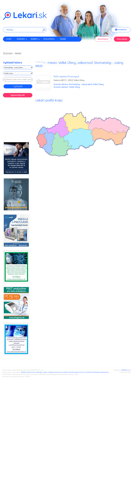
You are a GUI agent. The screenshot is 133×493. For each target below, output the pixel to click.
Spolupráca (49, 39)
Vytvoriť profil (18, 95)
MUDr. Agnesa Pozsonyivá (66, 76)
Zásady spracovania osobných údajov (34, 372)
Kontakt (10, 44)
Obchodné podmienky (101, 372)
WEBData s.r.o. (126, 370)
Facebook (121, 30)
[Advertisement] (30, 120)
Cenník (63, 39)
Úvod (8, 39)
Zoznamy (22, 39)
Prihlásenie (122, 39)
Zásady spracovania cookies (58, 372)
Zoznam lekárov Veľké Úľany (67, 87)
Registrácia (103, 39)
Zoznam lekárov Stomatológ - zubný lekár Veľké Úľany (79, 84)
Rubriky (35, 39)
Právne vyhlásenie (86, 372)
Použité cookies (74, 372)
